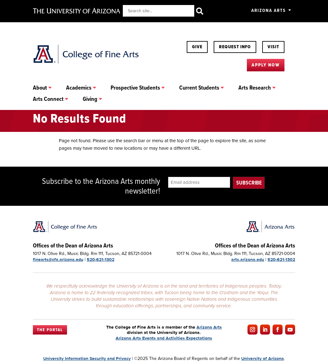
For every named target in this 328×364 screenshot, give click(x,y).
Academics (78, 88)
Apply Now (266, 65)
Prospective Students (135, 88)
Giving (90, 99)
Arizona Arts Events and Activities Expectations (164, 338)
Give (197, 46)
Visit (273, 46)
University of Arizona (262, 358)
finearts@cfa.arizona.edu (58, 259)
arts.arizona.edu (247, 259)
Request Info (235, 46)
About (40, 88)
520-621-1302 (100, 259)
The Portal (50, 329)
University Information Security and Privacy (87, 358)
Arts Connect (48, 99)
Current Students (199, 88)
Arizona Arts (268, 10)
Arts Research (254, 88)
